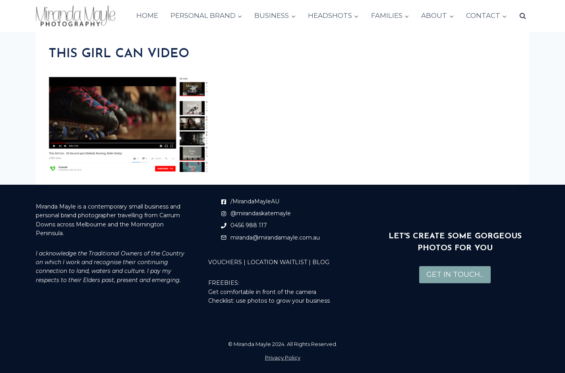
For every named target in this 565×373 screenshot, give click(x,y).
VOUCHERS (225, 262)
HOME (147, 15)
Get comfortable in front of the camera (262, 292)
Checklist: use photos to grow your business (269, 300)
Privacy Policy (282, 357)
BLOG (320, 262)
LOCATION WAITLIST (277, 262)
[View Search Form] (522, 16)
